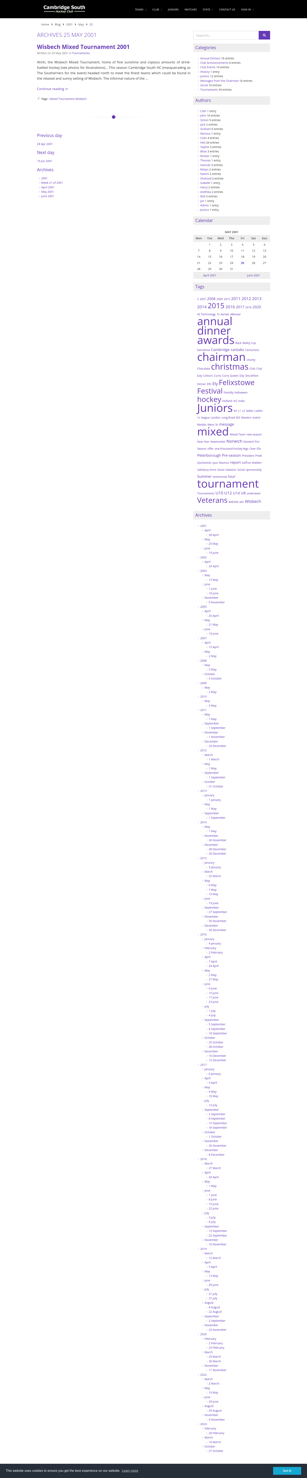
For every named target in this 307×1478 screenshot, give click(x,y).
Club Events (208, 67)
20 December (217, 746)
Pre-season (231, 455)
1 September (217, 728)
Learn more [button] (130, 1470)
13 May (213, 1276)
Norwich (234, 441)
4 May (213, 1092)
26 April (214, 1177)
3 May (213, 705)
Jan (202, 201)
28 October (216, 1047)
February (210, 948)
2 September (217, 1114)
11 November (218, 1370)
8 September (217, 1118)
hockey (209, 399)
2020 (257, 306)
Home (45, 24)
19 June (213, 553)
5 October (215, 678)
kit (235, 411)
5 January (215, 867)
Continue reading (51, 88)
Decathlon (251, 375)
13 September (218, 1231)
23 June (213, 1002)
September (212, 723)
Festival (210, 391)
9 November (217, 602)
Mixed (54, 99)
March (209, 755)
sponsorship (253, 470)
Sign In (247, 9)
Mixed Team (237, 434)
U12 (228, 493)
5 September (217, 1024)
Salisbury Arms (206, 470)
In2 (235, 401)
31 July (213, 1298)
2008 (211, 298)
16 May (213, 1096)
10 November (218, 1244)
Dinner (201, 384)
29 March (215, 1356)
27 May (213, 979)
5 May (213, 669)
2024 (203, 1424)
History (205, 72)
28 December (217, 849)
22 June (213, 1208)
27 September (218, 912)
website (233, 502)
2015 (216, 305)
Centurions (252, 350)
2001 (69, 24)
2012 (246, 298)
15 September (218, 1123)
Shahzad (206, 178)
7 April (213, 961)
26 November (218, 840)
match (256, 417)
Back (238, 343)
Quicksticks (204, 463)
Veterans (212, 500)
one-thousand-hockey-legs (231, 448)
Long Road (228, 417)
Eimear (205, 156)
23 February (216, 1347)
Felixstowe (236, 382)
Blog (58, 24)
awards (215, 339)
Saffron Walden (251, 463)
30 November (218, 921)
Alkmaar (235, 314)
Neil (202, 142)
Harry (204, 187)
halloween (241, 392)
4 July (212, 1015)
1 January (215, 800)
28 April (214, 535)
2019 (203, 1249)
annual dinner (214, 325)
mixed (213, 431)
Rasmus (205, 133)
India (241, 401)
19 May (213, 894)
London (215, 417)
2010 (227, 299)
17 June (213, 997)
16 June (213, 593)
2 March (214, 1383)
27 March (215, 1168)
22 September (218, 1235)
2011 (236, 298)
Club (157, 9)
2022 (203, 1375)
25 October (216, 1042)
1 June (213, 588)
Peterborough (209, 455)
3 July (212, 1217)
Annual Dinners (210, 58)
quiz (215, 463)
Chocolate (203, 368)
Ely (215, 383)
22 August (215, 1312)
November (211, 598)
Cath (203, 111)
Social (204, 85)
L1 (239, 411)
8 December (217, 1154)
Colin (203, 138)
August (209, 1303)
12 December (217, 1060)
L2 (243, 411)
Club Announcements (214, 63)
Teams (140, 9)
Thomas (205, 160)
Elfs (209, 384)
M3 (238, 417)
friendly (228, 392)
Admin (204, 205)
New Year (203, 441)
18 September (218, 1033)
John (203, 115)
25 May (213, 544)
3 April (213, 1082)
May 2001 (47, 192)
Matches (191, 9)
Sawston (231, 470)
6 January (215, 1074)
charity (251, 360)
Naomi (204, 174)
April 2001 (48, 187)
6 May (213, 885)
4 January (215, 943)
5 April (213, 1267)
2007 (203, 299)
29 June (213, 1285)
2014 (202, 306)
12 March (215, 1258)
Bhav (203, 151)
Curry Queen (230, 375)
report (235, 462)
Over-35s (255, 448)
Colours (208, 375)
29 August (215, 1410)
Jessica (204, 210)
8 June (213, 1199)
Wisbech (80, 99)
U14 (236, 492)
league (205, 417)
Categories (205, 47)
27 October (216, 1451)
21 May (213, 624)
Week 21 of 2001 (52, 183)
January (209, 795)
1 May (213, 719)
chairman (221, 356)
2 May (213, 656)
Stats (207, 9)
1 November (217, 737)
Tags (199, 286)
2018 (248, 307)
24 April (214, 966)
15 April (214, 647)
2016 (230, 306)
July (207, 1006)
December (211, 741)
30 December (217, 853)
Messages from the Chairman (219, 81)
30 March (215, 1361)
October (210, 674)
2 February (216, 952)
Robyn (204, 169)
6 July (212, 1222)
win (241, 502)
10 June (213, 993)
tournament (228, 483)
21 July (213, 1294)
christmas (229, 366)
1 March (214, 759)
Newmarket (217, 441)
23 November (218, 1330)
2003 (203, 571)
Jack (203, 124)
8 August (214, 1307)
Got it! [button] (287, 1470)
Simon (204, 120)
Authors (203, 100)
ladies (249, 411)
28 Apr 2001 (45, 144)
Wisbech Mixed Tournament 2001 (83, 47)
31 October (216, 786)
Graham (205, 129)
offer (210, 448)
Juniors (173, 9)
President (248, 456)
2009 (220, 299)
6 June (213, 988)
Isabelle (205, 183)
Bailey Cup (249, 343)
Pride (258, 456)
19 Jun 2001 (44, 161)
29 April (214, 566)
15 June (213, 1204)
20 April (214, 616)
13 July (213, 1105)
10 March (215, 1442)
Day (241, 375)
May (81, 24)
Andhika (205, 192)
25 (242, 263)
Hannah (205, 165)
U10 (219, 493)
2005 (203, 607)
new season (253, 434)
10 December (217, 1056)
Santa (220, 470)
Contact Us (227, 9)
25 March (215, 876)
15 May (213, 580)
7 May (213, 890)
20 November (218, 1145)
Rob (203, 196)
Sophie (204, 147)
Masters (246, 417)
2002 (203, 557)
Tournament (66, 99)
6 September (217, 1029)
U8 (243, 492)
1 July (212, 1011)
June (207, 548)
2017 (240, 306)
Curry (217, 375)
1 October (215, 1136)
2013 (256, 298)
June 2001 (47, 196)
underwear (254, 493)
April (208, 530)
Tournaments (81, 53)
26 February (216, 1433)
